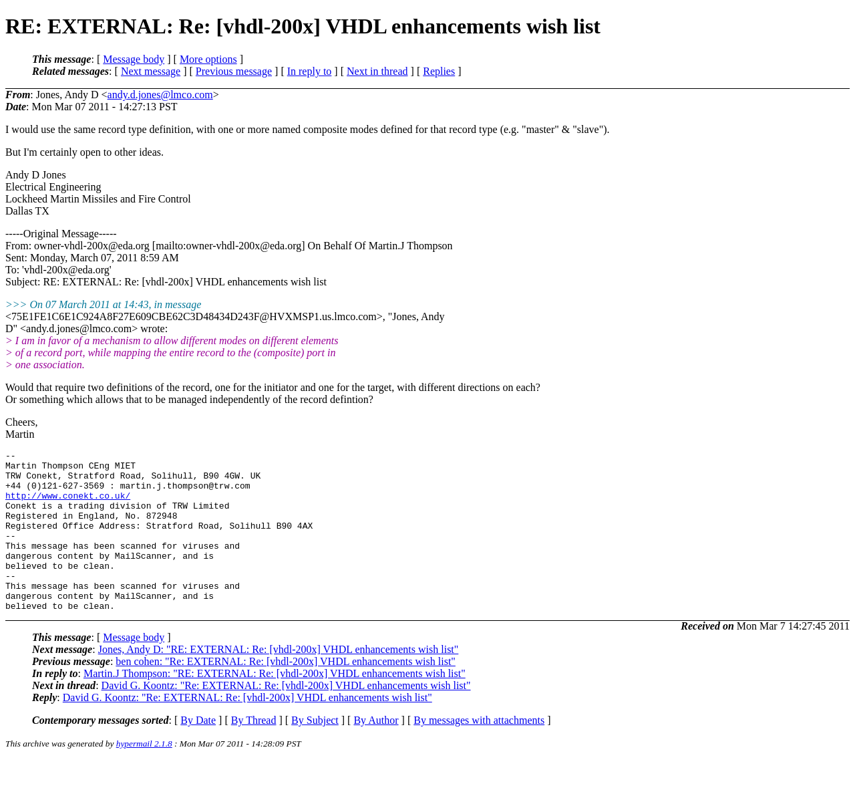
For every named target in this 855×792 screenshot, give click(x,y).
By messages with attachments (478, 752)
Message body (133, 59)
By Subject (315, 752)
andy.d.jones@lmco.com (160, 94)
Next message (150, 71)
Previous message (234, 71)
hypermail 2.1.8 (144, 776)
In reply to (309, 71)
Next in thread (377, 71)
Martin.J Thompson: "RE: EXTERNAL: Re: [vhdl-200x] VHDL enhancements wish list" (274, 705)
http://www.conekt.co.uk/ (67, 505)
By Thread (254, 752)
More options (208, 59)
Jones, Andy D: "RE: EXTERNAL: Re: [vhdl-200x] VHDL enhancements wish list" (278, 681)
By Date (198, 752)
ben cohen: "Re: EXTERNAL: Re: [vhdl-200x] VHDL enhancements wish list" (286, 693)
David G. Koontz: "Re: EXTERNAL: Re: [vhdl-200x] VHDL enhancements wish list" (286, 717)
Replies (439, 71)
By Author (375, 752)
